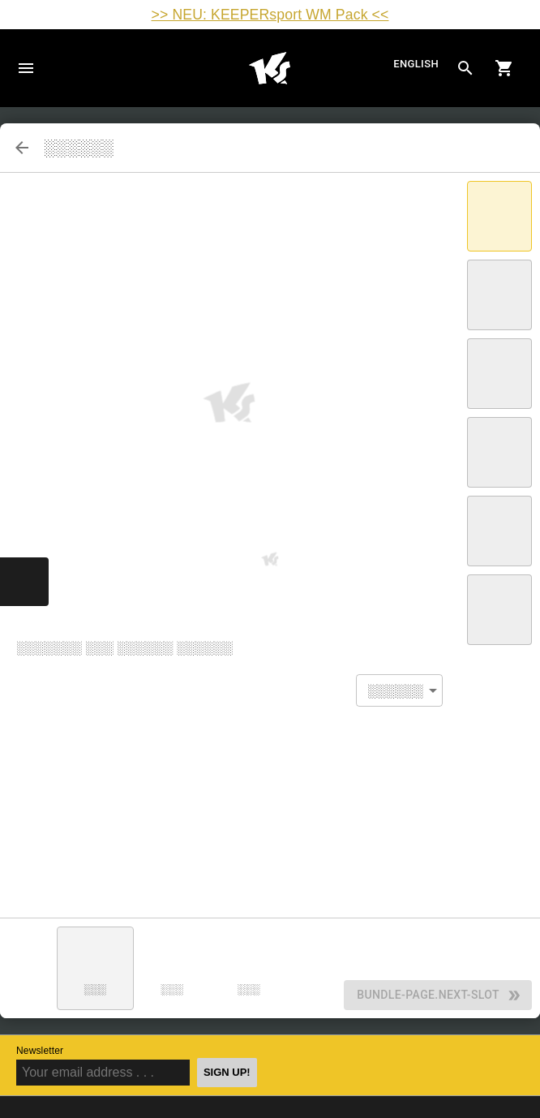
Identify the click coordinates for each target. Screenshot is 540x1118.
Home (269, 68)
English (416, 64)
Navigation (25, 68)
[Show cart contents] (504, 68)
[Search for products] (465, 68)
